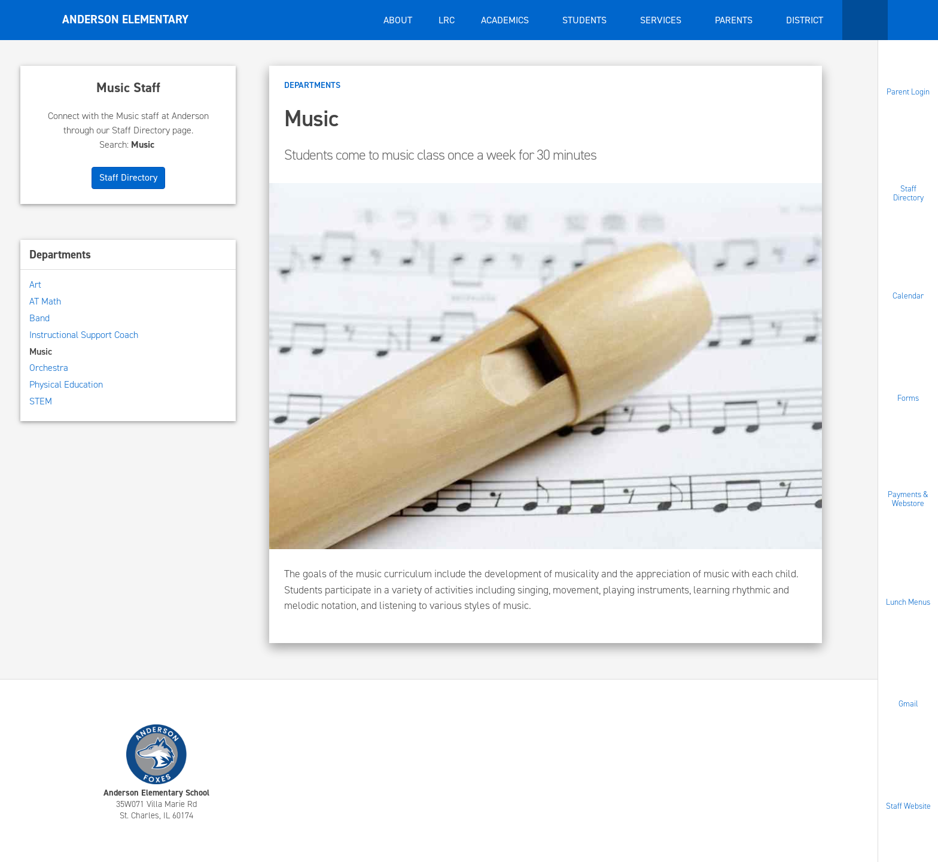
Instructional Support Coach (83, 334)
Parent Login (908, 91)
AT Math (45, 301)
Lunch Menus (908, 601)
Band (39, 318)
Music (40, 351)
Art (35, 284)
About (397, 20)
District (806, 20)
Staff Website (908, 805)
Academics (506, 20)
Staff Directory (908, 193)
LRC (446, 20)
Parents (735, 20)
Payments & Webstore (908, 499)
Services (662, 20)
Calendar (908, 295)
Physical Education (66, 384)
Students (585, 20)
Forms (908, 397)
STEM (40, 401)
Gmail (908, 703)
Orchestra (48, 367)
